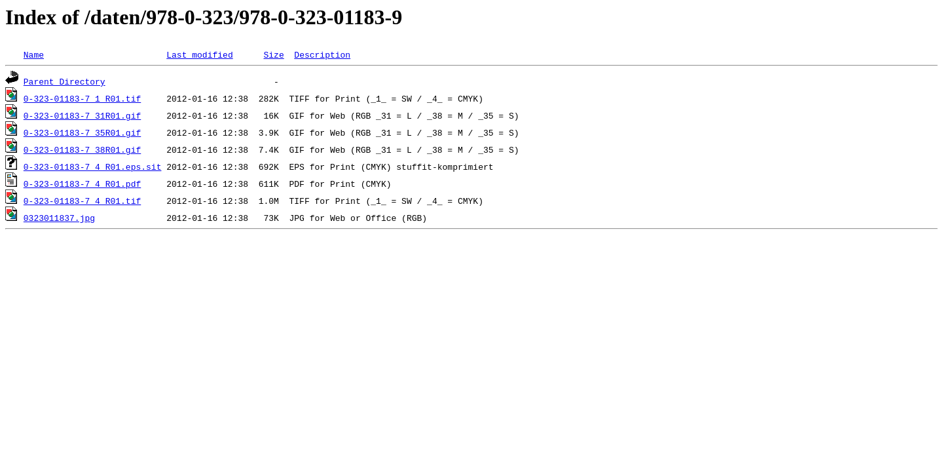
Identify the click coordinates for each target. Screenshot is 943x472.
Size (273, 54)
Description (322, 54)
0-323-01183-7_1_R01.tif (82, 98)
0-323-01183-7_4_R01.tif (82, 200)
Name (34, 54)
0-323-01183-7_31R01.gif (82, 115)
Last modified (199, 54)
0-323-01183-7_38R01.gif (82, 149)
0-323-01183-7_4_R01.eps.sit (93, 166)
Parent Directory (64, 81)
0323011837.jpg (59, 218)
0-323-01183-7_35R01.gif (82, 132)
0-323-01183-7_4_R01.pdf (82, 183)
